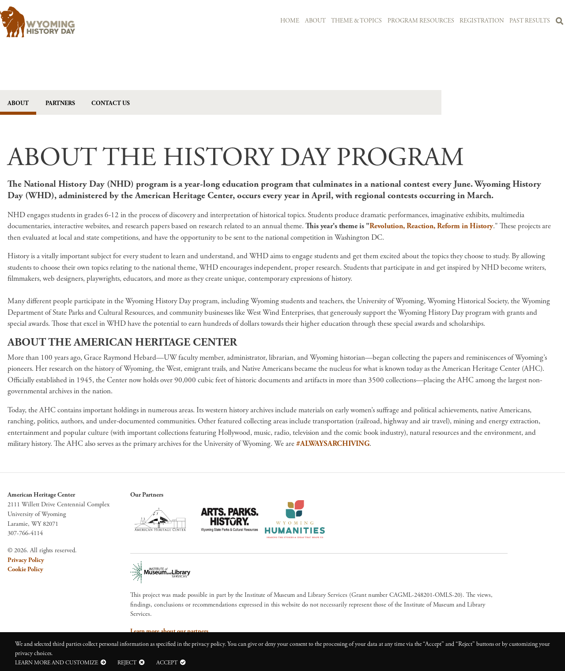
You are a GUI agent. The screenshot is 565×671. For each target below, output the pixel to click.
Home (289, 21)
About (315, 21)
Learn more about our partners (169, 632)
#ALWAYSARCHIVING (332, 444)
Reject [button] (126, 662)
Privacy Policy (26, 561)
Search (559, 22)
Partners (60, 103)
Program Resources (420, 21)
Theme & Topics (356, 21)
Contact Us (111, 103)
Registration (482, 21)
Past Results (529, 21)
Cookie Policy (25, 570)
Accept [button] (166, 662)
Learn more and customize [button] (56, 662)
